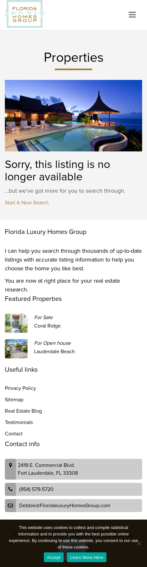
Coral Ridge (47, 326)
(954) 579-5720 (36, 489)
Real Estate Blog (23, 411)
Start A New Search (27, 203)
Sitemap (14, 399)
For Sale (43, 317)
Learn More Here (86, 557)
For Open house (52, 343)
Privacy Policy (20, 388)
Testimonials (19, 422)
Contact (14, 434)
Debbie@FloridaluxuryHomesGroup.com (64, 505)
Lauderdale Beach (54, 351)
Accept (53, 557)
